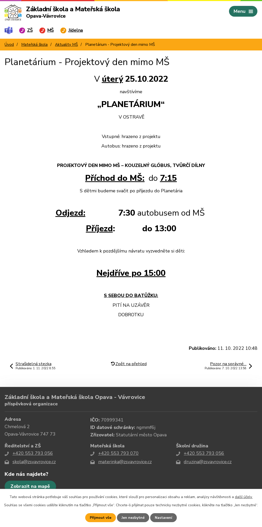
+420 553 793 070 (118, 453)
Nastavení (163, 517)
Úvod (9, 44)
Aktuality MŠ (66, 44)
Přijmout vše (100, 517)
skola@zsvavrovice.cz (34, 462)
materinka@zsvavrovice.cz (125, 462)
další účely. (244, 496)
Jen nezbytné (133, 517)
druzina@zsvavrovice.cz (208, 462)
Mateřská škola (34, 44)
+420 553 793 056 (33, 453)
